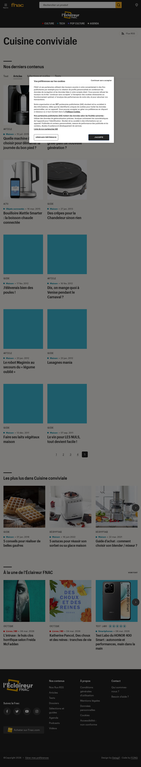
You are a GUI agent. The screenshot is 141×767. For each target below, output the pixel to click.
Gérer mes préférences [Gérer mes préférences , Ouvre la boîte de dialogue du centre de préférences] (46, 137)
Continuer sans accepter (101, 80)
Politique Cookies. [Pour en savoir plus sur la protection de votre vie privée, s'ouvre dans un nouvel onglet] (72, 112)
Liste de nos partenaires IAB (46, 129)
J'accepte (98, 137)
